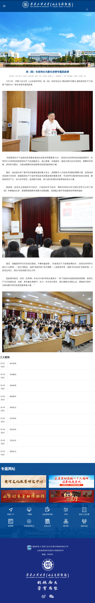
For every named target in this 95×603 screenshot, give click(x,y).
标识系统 (13, 363)
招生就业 (13, 429)
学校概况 (13, 374)
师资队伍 (13, 407)
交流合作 (13, 440)
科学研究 (13, 418)
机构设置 (13, 385)
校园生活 (13, 451)
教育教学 (13, 396)
